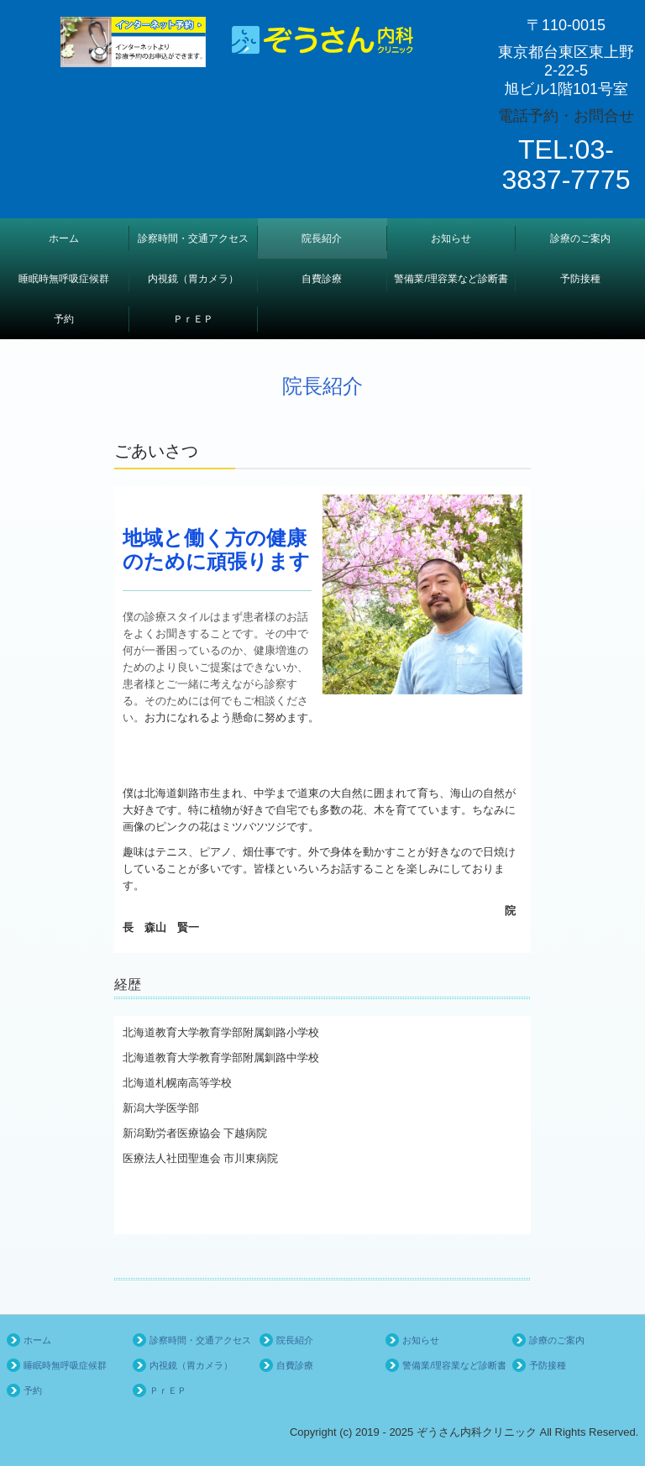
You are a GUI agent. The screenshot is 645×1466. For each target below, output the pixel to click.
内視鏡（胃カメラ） (193, 279)
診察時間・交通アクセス (193, 238)
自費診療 (322, 279)
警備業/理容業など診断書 (450, 279)
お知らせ (451, 238)
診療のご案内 (580, 238)
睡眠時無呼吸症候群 (63, 279)
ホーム (64, 238)
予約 (64, 319)
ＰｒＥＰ (193, 319)
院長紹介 (322, 238)
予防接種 (580, 279)
